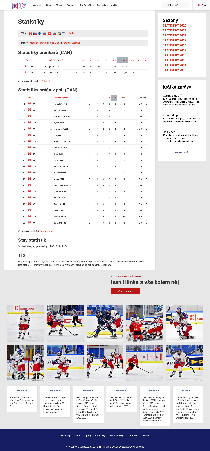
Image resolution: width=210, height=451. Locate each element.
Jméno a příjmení (55, 60)
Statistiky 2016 (174, 55)
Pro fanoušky (116, 435)
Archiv (145, 435)
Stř (91, 60)
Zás (98, 60)
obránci (66, 42)
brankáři (44, 42)
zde (193, 105)
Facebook (21, 390)
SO (132, 60)
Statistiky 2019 (174, 40)
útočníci (76, 42)
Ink (106, 60)
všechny (71, 33)
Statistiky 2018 (174, 45)
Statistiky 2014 (174, 65)
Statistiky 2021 (174, 35)
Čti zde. (192, 121)
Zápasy (87, 435)
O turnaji (65, 435)
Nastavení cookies (134, 446)
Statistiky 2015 (174, 60)
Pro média (132, 435)
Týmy (77, 435)
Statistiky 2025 (174, 25)
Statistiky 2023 (174, 30)
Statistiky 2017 (174, 50)
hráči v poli (55, 42)
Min (83, 60)
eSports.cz (83, 446)
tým (26, 60)
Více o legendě (126, 291)
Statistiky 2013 (174, 70)
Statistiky (100, 435)
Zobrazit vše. (48, 81)
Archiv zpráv (182, 153)
